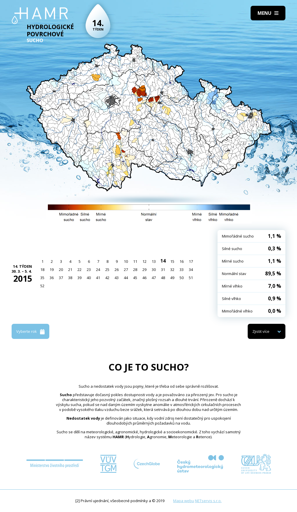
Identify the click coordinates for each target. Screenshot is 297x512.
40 (89, 277)
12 (144, 261)
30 (154, 269)
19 (52, 269)
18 (42, 269)
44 (126, 277)
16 (182, 261)
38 (70, 277)
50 (182, 277)
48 (163, 277)
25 (107, 269)
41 (98, 277)
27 (126, 269)
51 (191, 277)
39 (79, 277)
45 (135, 277)
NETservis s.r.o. (208, 500)
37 (61, 277)
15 (172, 261)
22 (79, 269)
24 (98, 269)
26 (117, 269)
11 (135, 261)
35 (42, 277)
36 (52, 277)
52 (42, 285)
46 (144, 277)
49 (172, 277)
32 (172, 269)
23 (89, 269)
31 (163, 269)
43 (117, 277)
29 (144, 269)
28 (135, 269)
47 (154, 277)
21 (70, 269)
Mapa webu (183, 500)
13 (154, 261)
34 (191, 269)
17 (191, 261)
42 (107, 277)
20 (61, 269)
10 (126, 261)
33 (182, 269)
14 (163, 261)
